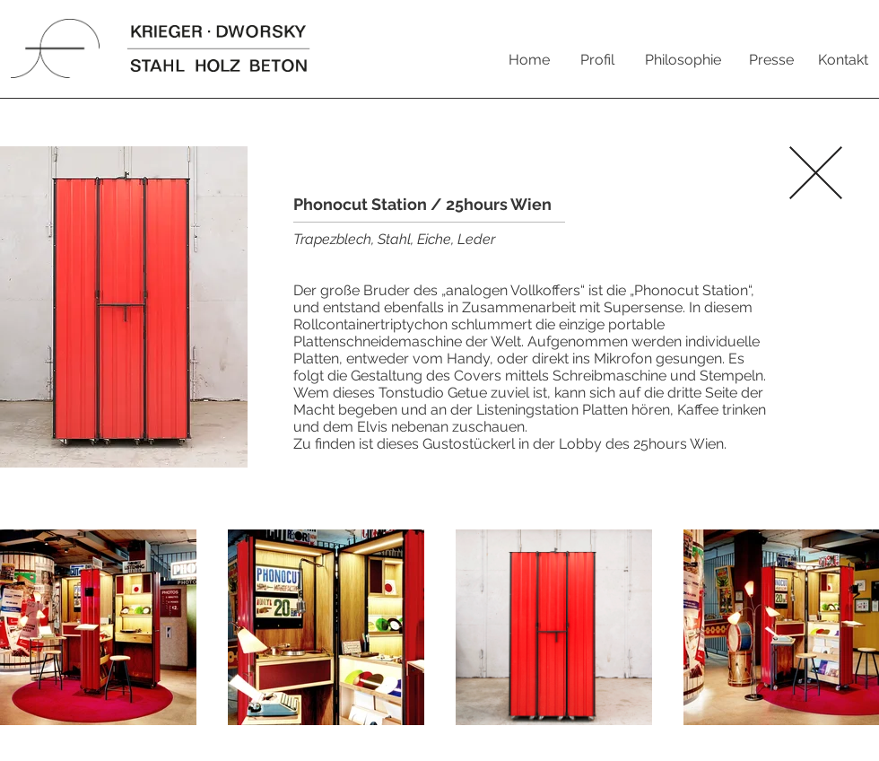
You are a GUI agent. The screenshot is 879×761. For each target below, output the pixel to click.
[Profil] (597, 60)
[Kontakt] (843, 60)
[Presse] (771, 60)
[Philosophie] (682, 60)
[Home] (529, 60)
